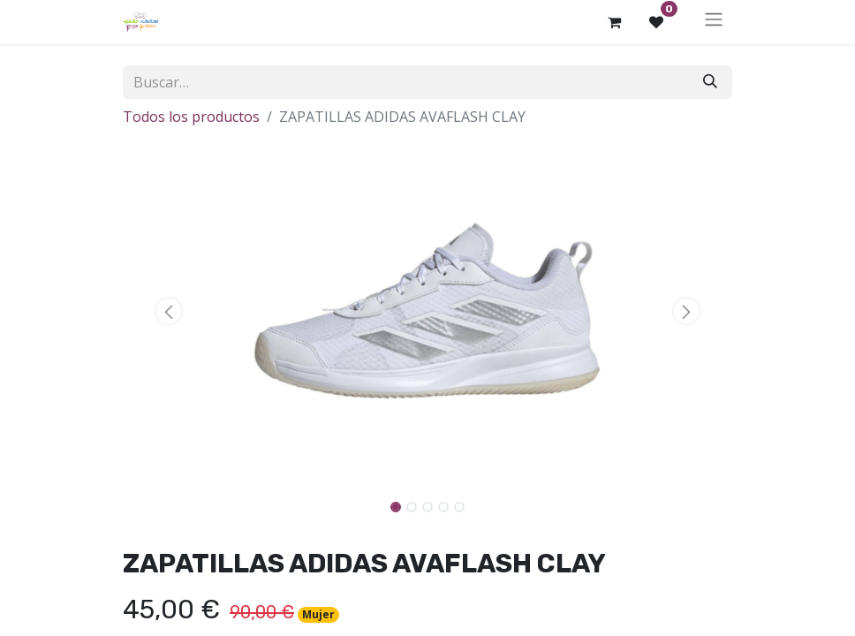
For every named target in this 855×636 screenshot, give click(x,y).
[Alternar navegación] (713, 22)
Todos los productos (191, 116)
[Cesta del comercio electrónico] (614, 22)
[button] (169, 311)
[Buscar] (710, 82)
